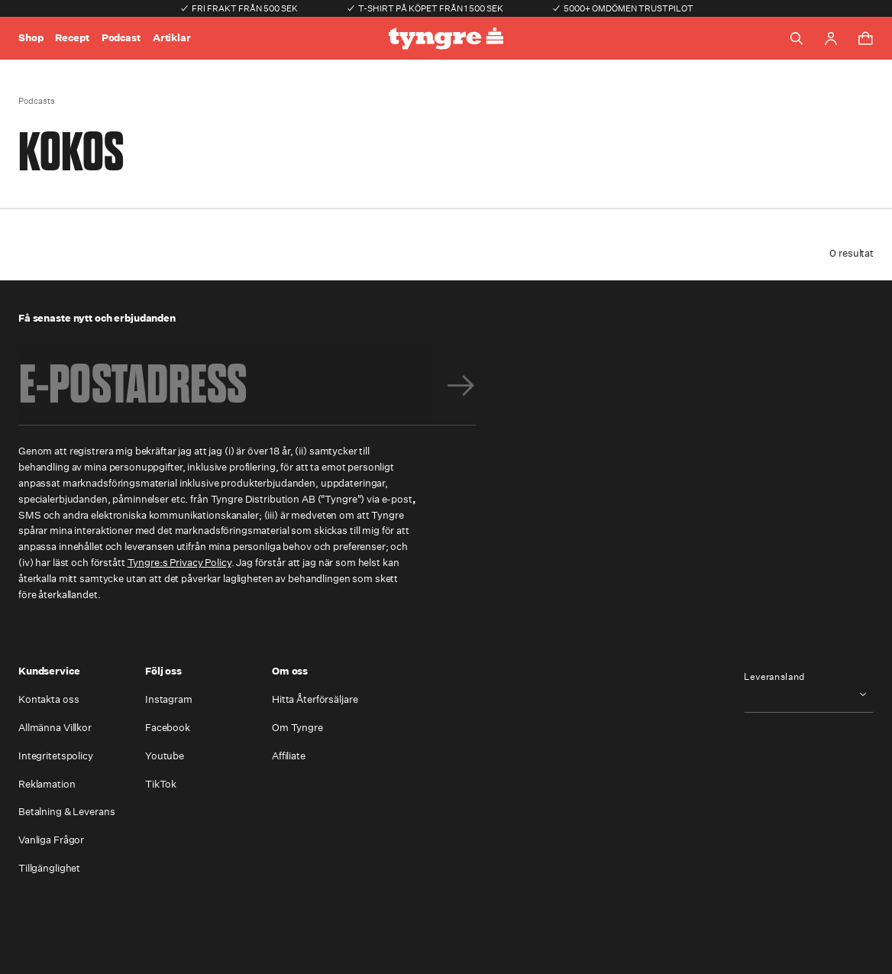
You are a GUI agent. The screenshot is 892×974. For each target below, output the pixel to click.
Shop (30, 37)
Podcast (121, 37)
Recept (72, 37)
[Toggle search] (796, 38)
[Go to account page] (831, 38)
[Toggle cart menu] (865, 38)
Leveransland (774, 676)
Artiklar (172, 37)
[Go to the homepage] (446, 39)
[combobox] (809, 694)
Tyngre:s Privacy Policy (179, 562)
